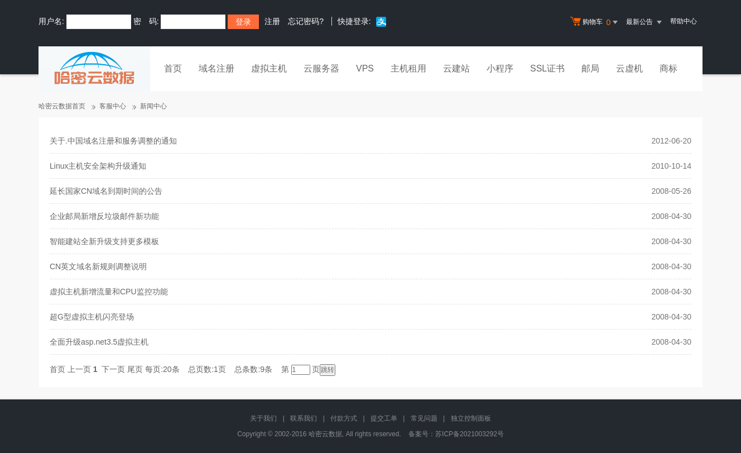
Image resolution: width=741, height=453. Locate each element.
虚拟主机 (269, 68)
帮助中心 (683, 21)
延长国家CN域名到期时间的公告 (106, 191)
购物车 (595, 22)
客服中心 (112, 106)
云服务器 (321, 68)
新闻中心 (153, 106)
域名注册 (216, 68)
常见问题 (424, 418)
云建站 (456, 68)
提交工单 (384, 418)
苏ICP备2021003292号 (469, 434)
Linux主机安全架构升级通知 (98, 165)
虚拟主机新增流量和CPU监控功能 (109, 291)
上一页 (79, 369)
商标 (668, 68)
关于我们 (263, 418)
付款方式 (343, 418)
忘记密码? (306, 21)
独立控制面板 (471, 418)
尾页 (135, 369)
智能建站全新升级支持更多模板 (104, 241)
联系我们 (303, 418)
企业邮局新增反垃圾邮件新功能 (104, 216)
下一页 (113, 369)
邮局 (590, 68)
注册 (272, 21)
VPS (365, 68)
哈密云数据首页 (62, 106)
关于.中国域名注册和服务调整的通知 (113, 140)
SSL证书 (547, 68)
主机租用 (408, 68)
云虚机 (629, 68)
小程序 (500, 68)
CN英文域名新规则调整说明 (98, 266)
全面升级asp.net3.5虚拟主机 (99, 341)
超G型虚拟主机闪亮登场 (92, 316)
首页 (173, 68)
